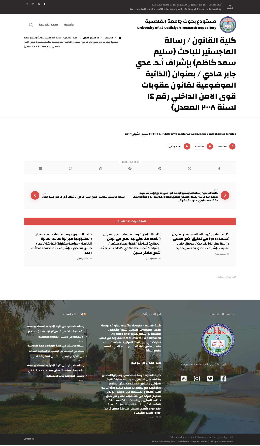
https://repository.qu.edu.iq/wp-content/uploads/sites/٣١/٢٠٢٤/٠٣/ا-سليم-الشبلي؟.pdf (180, 133)
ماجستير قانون (175, 146)
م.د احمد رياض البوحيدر (146, 363)
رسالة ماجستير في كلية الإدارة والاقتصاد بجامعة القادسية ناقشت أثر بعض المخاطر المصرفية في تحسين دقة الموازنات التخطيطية (55, 371)
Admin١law (222, 146)
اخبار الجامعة (73, 315)
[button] (44, 4)
